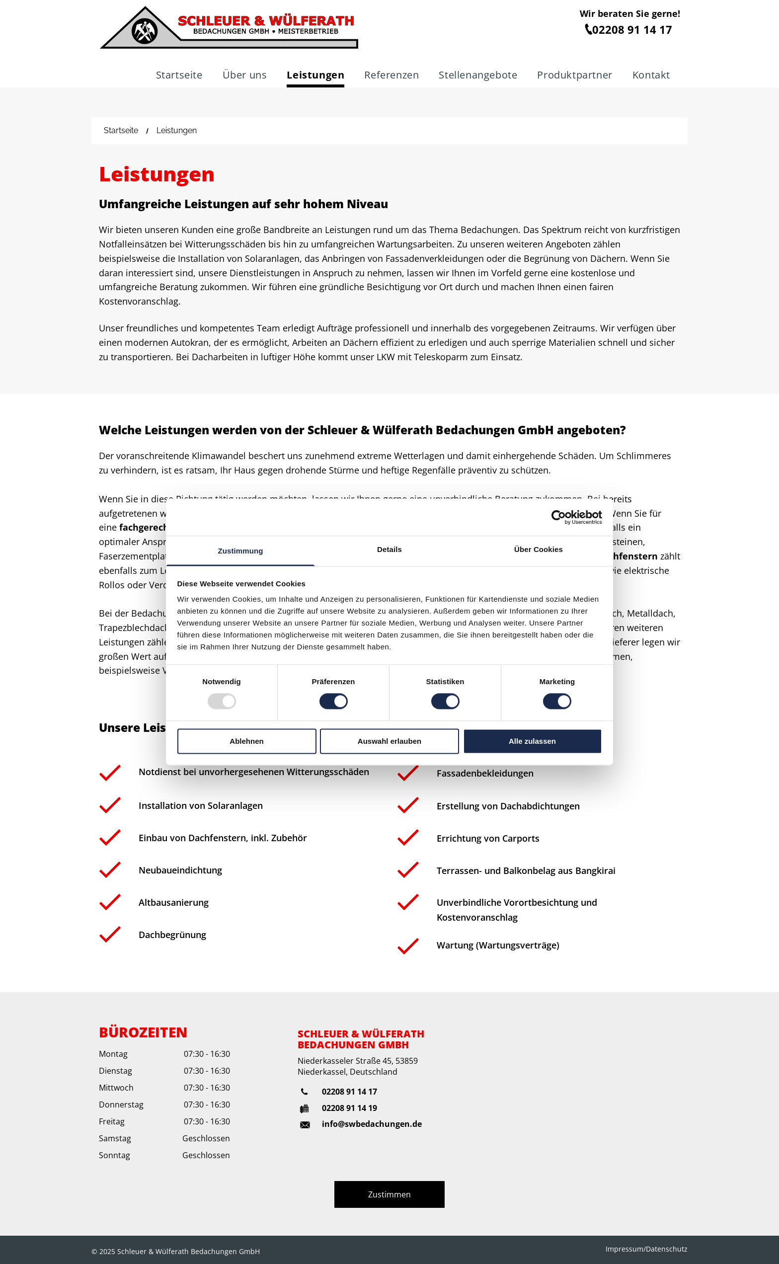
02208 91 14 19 (349, 1108)
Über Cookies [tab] (538, 549)
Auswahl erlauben (389, 741)
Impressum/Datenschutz (647, 1249)
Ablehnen (246, 741)
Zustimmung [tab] (240, 551)
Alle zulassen (532, 741)
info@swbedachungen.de (372, 1123)
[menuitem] (179, 76)
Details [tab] (389, 549)
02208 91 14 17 (349, 1091)
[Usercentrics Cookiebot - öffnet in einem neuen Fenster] (558, 517)
